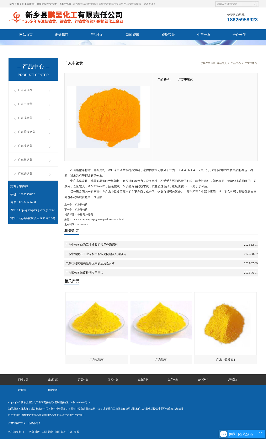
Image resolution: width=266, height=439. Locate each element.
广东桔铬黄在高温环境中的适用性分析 (90, 263)
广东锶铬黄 (96, 359)
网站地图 (53, 389)
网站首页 (26, 34)
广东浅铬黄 (25, 118)
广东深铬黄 (25, 145)
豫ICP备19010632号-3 (78, 402)
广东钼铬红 (25, 90)
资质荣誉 (168, 34)
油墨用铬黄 (65, 3)
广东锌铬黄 (25, 173)
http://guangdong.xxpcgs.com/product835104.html (98, 219)
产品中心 (97, 34)
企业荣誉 (143, 379)
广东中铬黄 (25, 104)
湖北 (50, 431)
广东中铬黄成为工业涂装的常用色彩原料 (91, 244)
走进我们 (61, 34)
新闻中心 (113, 379)
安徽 (76, 431)
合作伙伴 (239, 34)
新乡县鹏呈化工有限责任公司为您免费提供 (33, 3)
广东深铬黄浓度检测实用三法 (84, 272)
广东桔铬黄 (25, 159)
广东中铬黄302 (225, 359)
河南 (31, 431)
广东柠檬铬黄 (26, 131)
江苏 (63, 431)
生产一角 (203, 34)
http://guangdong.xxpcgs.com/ (36, 210)
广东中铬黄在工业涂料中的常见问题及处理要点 (96, 254)
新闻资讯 (132, 34)
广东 (70, 431)
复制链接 (60, 402)
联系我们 (61, 45)
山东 (37, 431)
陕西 (57, 431)
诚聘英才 (26, 45)
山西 (44, 431)
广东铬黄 (161, 359)
